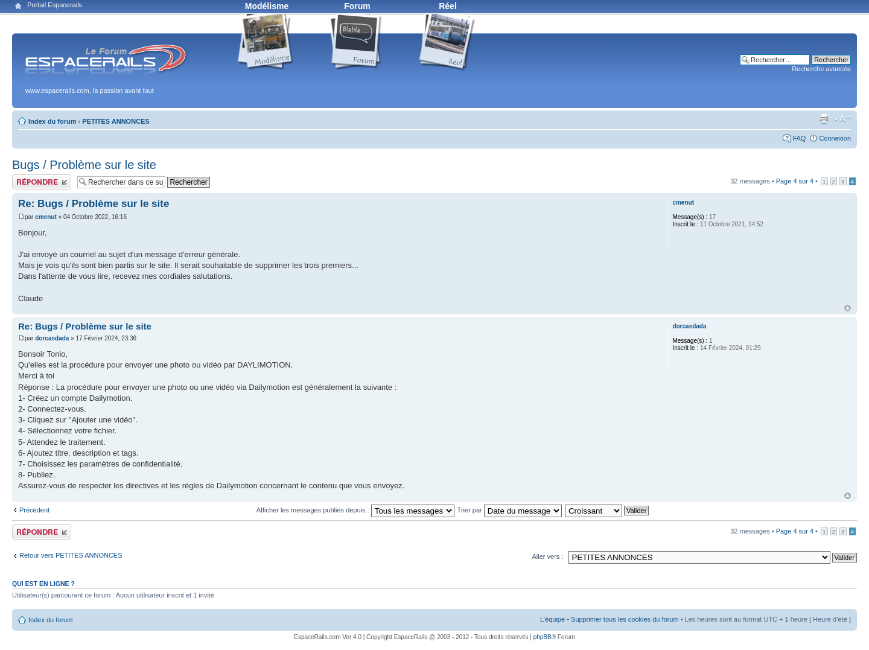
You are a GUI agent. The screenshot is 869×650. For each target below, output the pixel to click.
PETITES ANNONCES (115, 121)
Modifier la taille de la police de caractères (842, 118)
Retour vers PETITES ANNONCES (71, 555)
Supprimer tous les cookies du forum (625, 619)
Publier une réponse (41, 182)
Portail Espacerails (54, 4)
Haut (847, 308)
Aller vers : (547, 556)
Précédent (34, 510)
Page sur (794, 181)
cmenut (46, 217)
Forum (357, 6)
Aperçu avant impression (823, 118)
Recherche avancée (821, 68)
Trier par (509, 510)
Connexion (835, 138)
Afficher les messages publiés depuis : (355, 510)
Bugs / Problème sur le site (84, 164)
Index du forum (52, 121)
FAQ (799, 138)
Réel (448, 6)
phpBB (542, 637)
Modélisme (266, 6)
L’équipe (552, 619)
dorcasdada (52, 338)
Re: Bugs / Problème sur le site (93, 203)
